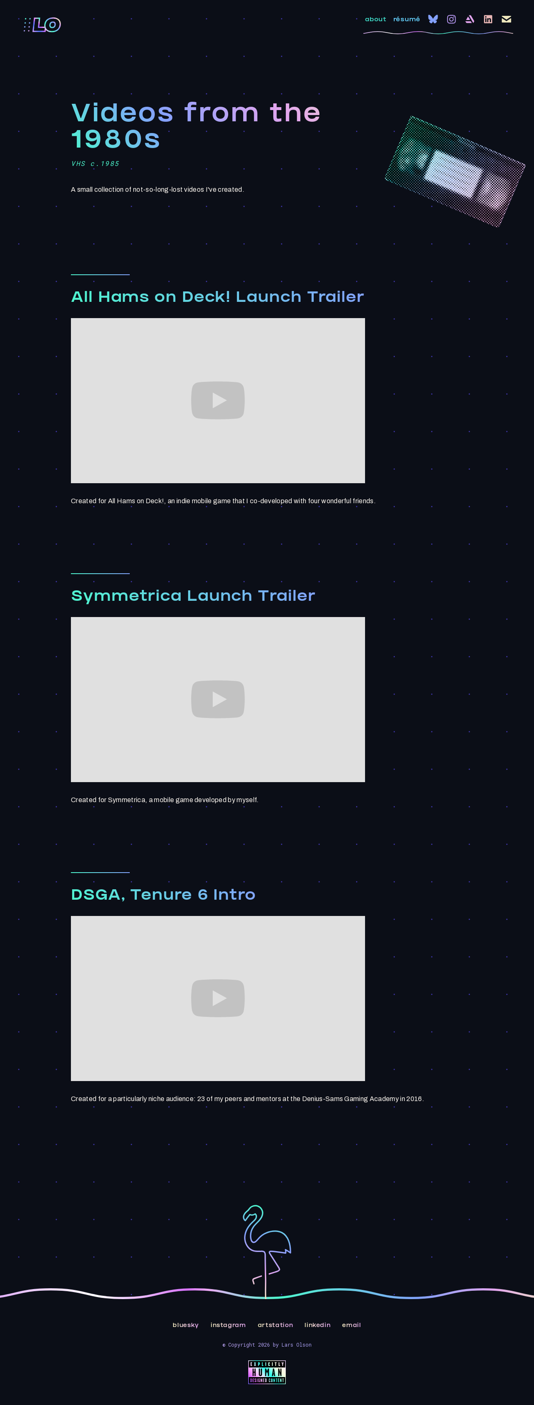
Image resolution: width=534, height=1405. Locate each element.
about (376, 20)
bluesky (186, 1326)
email (351, 1326)
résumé (407, 20)
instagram (228, 1326)
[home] (42, 25)
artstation (275, 1326)
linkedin (317, 1326)
